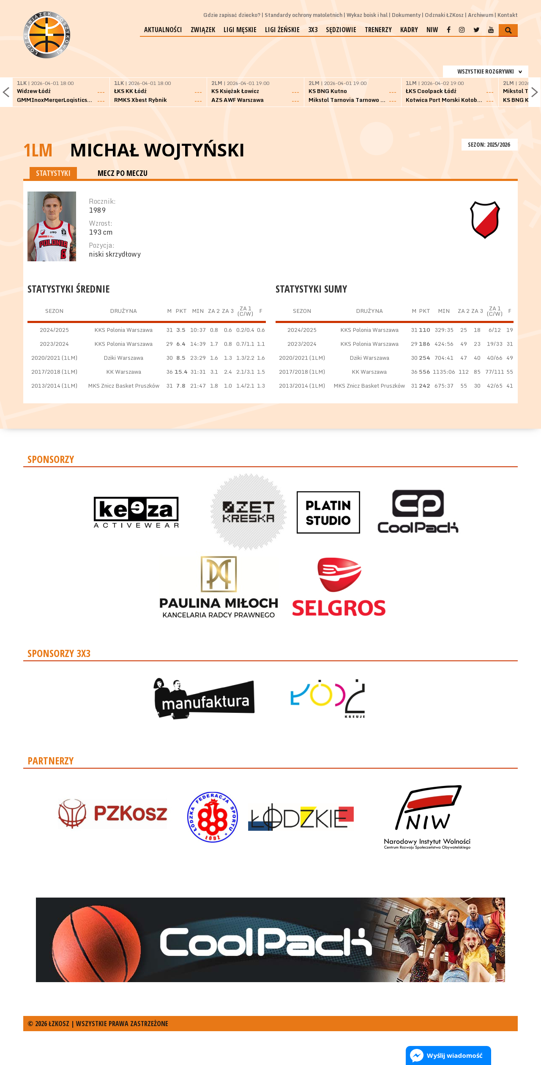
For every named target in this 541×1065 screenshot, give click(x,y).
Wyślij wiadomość (455, 1055)
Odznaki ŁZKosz (444, 15)
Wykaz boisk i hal (367, 15)
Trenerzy (378, 29)
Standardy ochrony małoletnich (303, 15)
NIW (432, 29)
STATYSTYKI (53, 173)
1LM (38, 149)
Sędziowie (341, 29)
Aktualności (163, 29)
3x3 (312, 29)
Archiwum (480, 15)
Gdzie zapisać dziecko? (231, 15)
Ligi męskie (240, 29)
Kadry (409, 29)
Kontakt (507, 15)
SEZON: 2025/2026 (489, 144)
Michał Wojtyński (157, 150)
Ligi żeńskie (282, 29)
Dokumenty (406, 15)
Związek (203, 29)
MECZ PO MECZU (123, 173)
